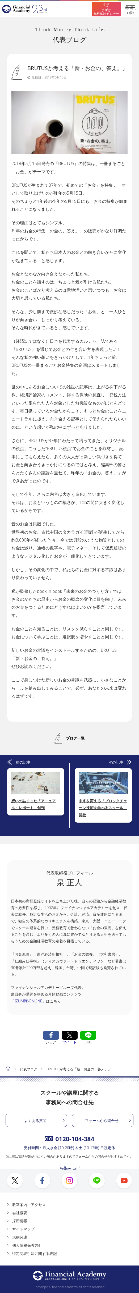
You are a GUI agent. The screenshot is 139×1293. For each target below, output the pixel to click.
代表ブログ (28, 1069)
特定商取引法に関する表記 (34, 1253)
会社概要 (19, 1212)
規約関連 (19, 1237)
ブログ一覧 (75, 738)
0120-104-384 (69, 1139)
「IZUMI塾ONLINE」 (28, 1000)
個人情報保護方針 (27, 1245)
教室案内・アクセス (29, 1204)
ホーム (8, 1069)
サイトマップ (23, 1228)
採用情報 (19, 1220)
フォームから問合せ (102, 1120)
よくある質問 (35, 1120)
